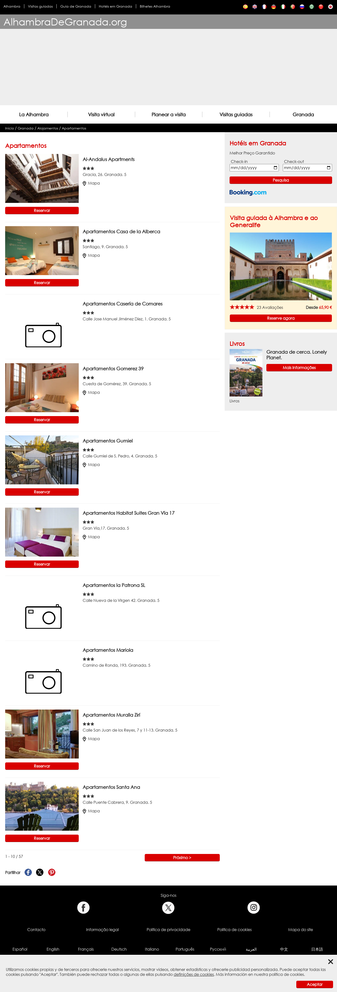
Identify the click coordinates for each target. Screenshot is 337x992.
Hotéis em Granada (115, 6)
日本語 (317, 949)
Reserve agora (281, 318)
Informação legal (102, 929)
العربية (251, 949)
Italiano (152, 949)
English (53, 949)
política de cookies (286, 974)
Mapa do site (300, 929)
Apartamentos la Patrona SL (114, 585)
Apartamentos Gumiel (108, 440)
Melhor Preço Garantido (252, 153)
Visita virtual (101, 114)
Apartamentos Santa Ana (111, 787)
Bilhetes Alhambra (155, 6)
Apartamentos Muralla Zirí (111, 715)
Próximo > (182, 857)
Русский (218, 949)
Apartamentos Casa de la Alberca (121, 231)
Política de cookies (234, 929)
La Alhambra (34, 114)
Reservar (42, 210)
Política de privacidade (168, 929)
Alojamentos (47, 128)
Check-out (294, 161)
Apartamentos (74, 128)
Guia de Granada (75, 6)
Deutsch (119, 949)
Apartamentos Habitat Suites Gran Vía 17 (129, 513)
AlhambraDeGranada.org (65, 22)
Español (20, 949)
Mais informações (299, 367)
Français (86, 949)
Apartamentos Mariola (108, 650)
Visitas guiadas (40, 6)
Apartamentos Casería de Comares (122, 303)
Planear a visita (169, 114)
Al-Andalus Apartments (108, 159)
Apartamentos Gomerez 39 (114, 368)
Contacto (36, 929)
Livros (237, 343)
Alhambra (11, 6)
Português (185, 949)
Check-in (239, 161)
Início (9, 128)
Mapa (91, 183)
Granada (303, 114)
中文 (284, 949)
